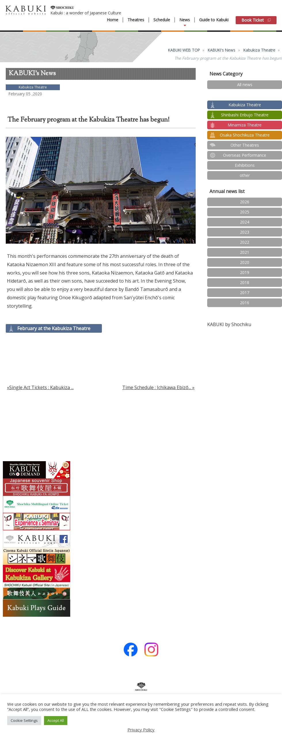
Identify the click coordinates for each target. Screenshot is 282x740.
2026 (244, 202)
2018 (244, 282)
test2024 (245, 94)
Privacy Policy (141, 730)
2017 (244, 292)
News (184, 19)
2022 (244, 242)
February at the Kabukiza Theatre (53, 328)
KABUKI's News (221, 50)
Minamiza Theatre (245, 125)
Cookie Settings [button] (24, 720)
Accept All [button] (55, 720)
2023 (244, 232)
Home (112, 19)
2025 (244, 212)
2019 (244, 272)
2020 (244, 262)
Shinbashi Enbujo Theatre (244, 115)
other (245, 175)
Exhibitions (245, 165)
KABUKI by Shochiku (229, 324)
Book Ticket (256, 20)
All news (244, 84)
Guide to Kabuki (213, 19)
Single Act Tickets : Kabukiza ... (41, 387)
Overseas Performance (244, 155)
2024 (244, 222)
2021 (244, 252)
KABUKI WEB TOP (184, 50)
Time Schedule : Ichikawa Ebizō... (156, 387)
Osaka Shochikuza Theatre (245, 135)
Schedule (161, 19)
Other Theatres (244, 145)
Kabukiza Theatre (259, 50)
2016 (244, 302)
